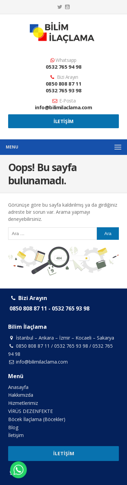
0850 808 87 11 (63, 83)
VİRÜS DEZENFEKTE (30, 411)
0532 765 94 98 (63, 66)
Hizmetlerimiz (23, 403)
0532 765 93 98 (63, 90)
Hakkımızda (20, 395)
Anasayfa (18, 387)
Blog (13, 427)
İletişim (63, 121)
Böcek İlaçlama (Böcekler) (36, 419)
